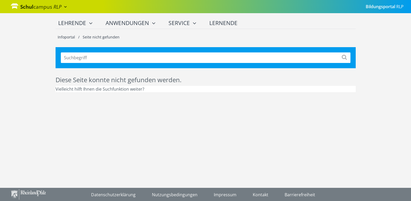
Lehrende (75, 23)
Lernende (223, 23)
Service (182, 23)
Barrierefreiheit (300, 195)
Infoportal (67, 37)
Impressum (225, 195)
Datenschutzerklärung (113, 195)
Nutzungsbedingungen (174, 195)
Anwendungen (130, 23)
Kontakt (260, 195)
